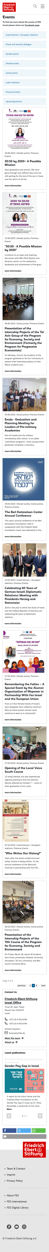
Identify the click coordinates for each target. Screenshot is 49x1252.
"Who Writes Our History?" (23, 853)
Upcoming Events (14, 101)
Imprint (11, 1174)
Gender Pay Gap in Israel (22, 1066)
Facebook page (32, 25)
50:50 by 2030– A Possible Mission (23, 163)
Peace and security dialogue (18, 44)
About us (9, 1042)
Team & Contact (16, 1168)
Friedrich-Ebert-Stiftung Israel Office (21, 1000)
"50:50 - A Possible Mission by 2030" (23, 248)
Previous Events (13, 92)
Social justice (12, 73)
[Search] (36, 6)
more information (13, 185)
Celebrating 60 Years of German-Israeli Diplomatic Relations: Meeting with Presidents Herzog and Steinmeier (23, 595)
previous (21, 985)
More (9, 1109)
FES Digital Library (17, 1207)
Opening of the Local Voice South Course (23, 769)
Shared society (12, 63)
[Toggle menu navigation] (42, 6)
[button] (9, 1115)
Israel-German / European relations (22, 35)
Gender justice (12, 54)
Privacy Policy (15, 1180)
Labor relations (13, 82)
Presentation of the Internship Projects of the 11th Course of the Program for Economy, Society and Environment (23, 942)
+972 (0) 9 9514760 (18, 1019)
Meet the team (12, 1038)
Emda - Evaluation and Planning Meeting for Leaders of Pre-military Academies (21, 425)
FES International (17, 1201)
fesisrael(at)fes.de (17, 1033)
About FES (13, 1195)
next (43, 985)
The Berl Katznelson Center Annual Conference (23, 514)
